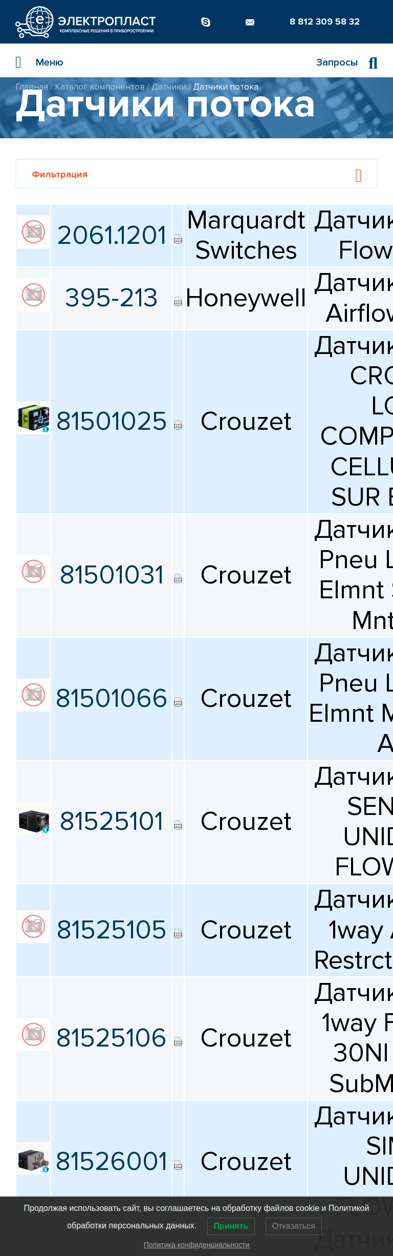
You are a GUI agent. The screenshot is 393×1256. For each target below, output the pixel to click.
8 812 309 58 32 (325, 21)
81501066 (111, 699)
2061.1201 (111, 236)
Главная (31, 86)
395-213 (111, 298)
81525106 (111, 1038)
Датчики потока (225, 86)
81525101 (111, 822)
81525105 (111, 930)
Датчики (168, 86)
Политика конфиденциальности (197, 1245)
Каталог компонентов (100, 86)
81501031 (111, 575)
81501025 (111, 421)
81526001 (111, 1162)
